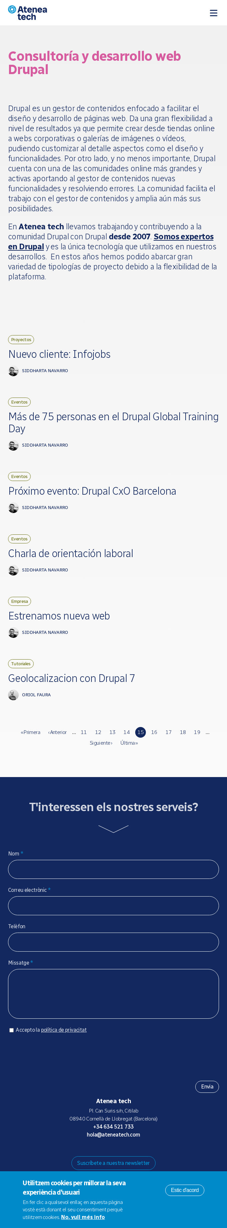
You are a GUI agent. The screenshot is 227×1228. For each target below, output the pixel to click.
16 (154, 732)
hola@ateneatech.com (113, 1141)
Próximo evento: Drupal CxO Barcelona (92, 491)
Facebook (129, 1154)
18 (183, 732)
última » (129, 743)
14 (127, 732)
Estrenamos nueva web (59, 616)
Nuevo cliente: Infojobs (59, 354)
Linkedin (140, 1154)
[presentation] (58, 1061)
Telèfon (16, 926)
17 (169, 732)
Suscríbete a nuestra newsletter (113, 1170)
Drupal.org (86, 1154)
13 (112, 732)
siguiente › (100, 743)
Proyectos (21, 339)
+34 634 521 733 (113, 1133)
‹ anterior (57, 732)
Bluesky (108, 1154)
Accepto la (51, 1036)
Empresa (19, 601)
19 (197, 732)
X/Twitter (119, 1154)
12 (98, 732)
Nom (15, 853)
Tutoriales (21, 663)
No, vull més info (83, 1217)
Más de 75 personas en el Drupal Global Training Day (113, 423)
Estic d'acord (185, 1190)
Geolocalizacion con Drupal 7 (71, 678)
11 (84, 732)
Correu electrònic (29, 890)
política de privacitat (64, 1036)
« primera (30, 732)
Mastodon (97, 1154)
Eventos (19, 402)
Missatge (20, 963)
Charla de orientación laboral (70, 553)
